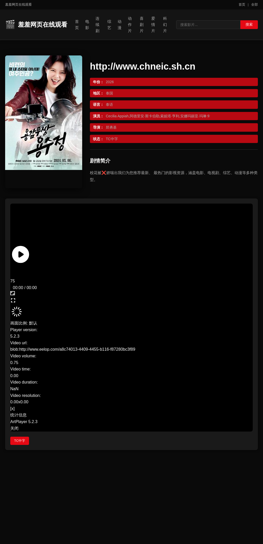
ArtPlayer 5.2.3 (23, 421)
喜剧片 (142, 24)
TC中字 (19, 441)
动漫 (119, 24)
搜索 (249, 24)
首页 (242, 4)
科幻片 (165, 24)
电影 (87, 24)
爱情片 (153, 24)
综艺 (109, 24)
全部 (254, 4)
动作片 (130, 24)
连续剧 (97, 24)
